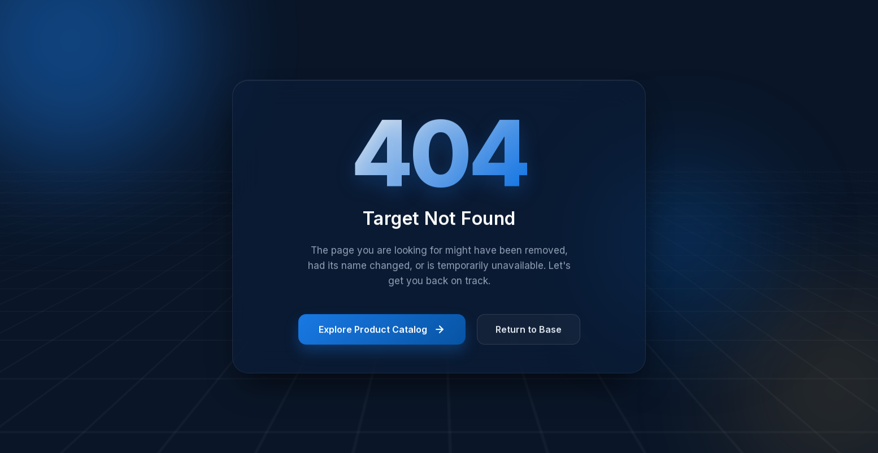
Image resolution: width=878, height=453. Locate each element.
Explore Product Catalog (382, 330)
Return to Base (528, 330)
